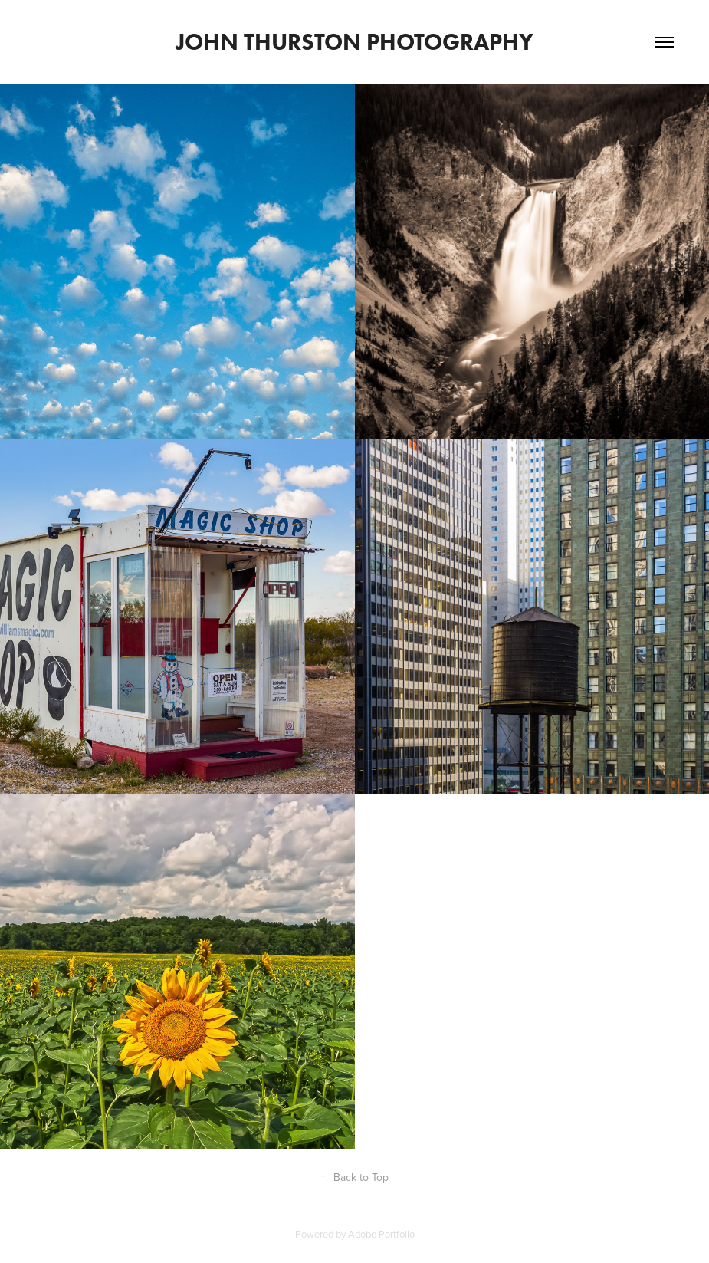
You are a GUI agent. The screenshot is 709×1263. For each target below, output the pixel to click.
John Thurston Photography (354, 42)
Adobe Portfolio (381, 1234)
